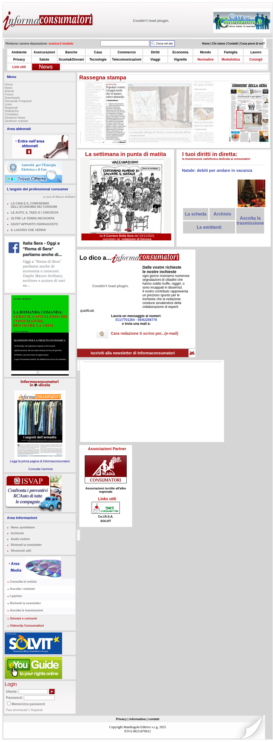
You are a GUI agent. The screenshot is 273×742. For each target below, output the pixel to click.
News (8, 87)
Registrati (11, 107)
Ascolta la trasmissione (250, 220)
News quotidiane (23, 527)
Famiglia (230, 52)
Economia (180, 52)
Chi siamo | (219, 43)
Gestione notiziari (16, 121)
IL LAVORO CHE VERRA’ (28, 230)
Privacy (19, 59)
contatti (153, 719)
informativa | (138, 719)
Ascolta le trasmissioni (26, 610)
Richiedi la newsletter (26, 544)
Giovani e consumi (23, 618)
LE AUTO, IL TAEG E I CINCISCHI (34, 212)
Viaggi (155, 59)
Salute (44, 59)
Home (9, 84)
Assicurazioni (44, 52)
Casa (98, 52)
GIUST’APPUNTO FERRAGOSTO (34, 224)
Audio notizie (20, 539)
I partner (16, 596)
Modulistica (231, 59)
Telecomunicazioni (126, 59)
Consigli (255, 59)
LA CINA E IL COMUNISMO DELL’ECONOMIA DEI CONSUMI (34, 205)
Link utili (19, 67)
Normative (205, 59)
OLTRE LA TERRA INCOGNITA (32, 218)
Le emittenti (209, 227)
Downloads (12, 97)
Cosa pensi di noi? (252, 43)
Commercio (127, 52)
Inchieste (17, 533)
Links (8, 104)
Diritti (155, 52)
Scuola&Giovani (71, 59)
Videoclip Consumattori (27, 625)
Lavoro (255, 52)
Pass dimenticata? (17, 710)
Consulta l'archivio (40, 469)
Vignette (180, 59)
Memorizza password (28, 704)
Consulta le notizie (23, 581)
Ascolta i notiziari (22, 588)
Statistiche (12, 111)
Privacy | (122, 719)
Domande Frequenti (18, 101)
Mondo (205, 52)
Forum (9, 94)
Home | (207, 43)
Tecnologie (98, 59)
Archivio (222, 214)
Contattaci (11, 114)
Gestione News (15, 117)
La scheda (195, 214)
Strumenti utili (21, 550)
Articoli (9, 91)
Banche (71, 52)
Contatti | (233, 43)
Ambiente (19, 52)
